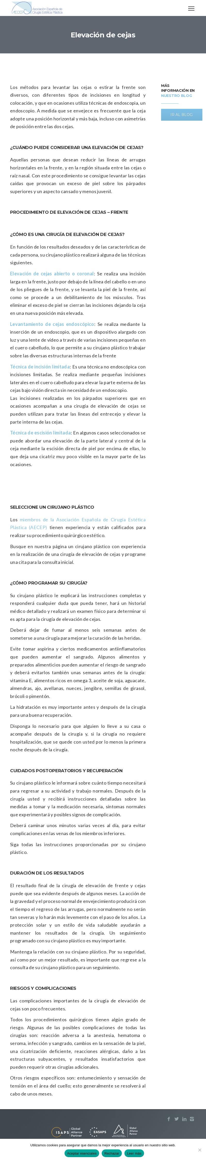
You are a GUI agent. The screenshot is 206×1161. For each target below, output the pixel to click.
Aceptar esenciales (82, 1153)
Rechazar (111, 1153)
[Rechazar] (199, 1149)
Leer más (134, 1153)
